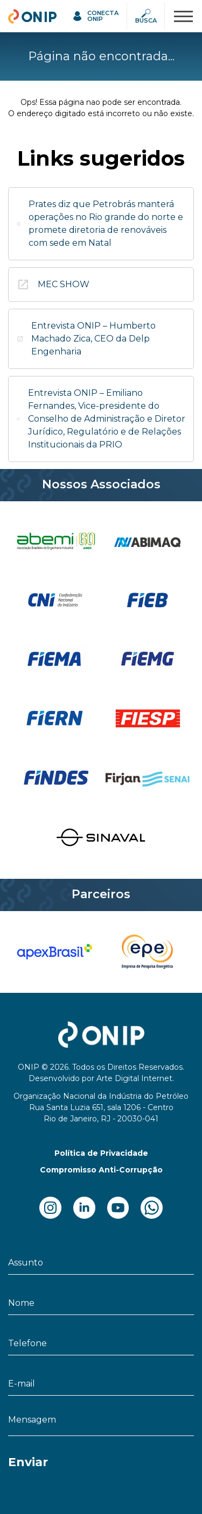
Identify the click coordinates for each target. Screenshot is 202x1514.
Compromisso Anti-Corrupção (101, 1170)
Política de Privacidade (101, 1153)
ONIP (20, 15)
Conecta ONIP (103, 16)
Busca (146, 21)
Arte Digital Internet (134, 1078)
